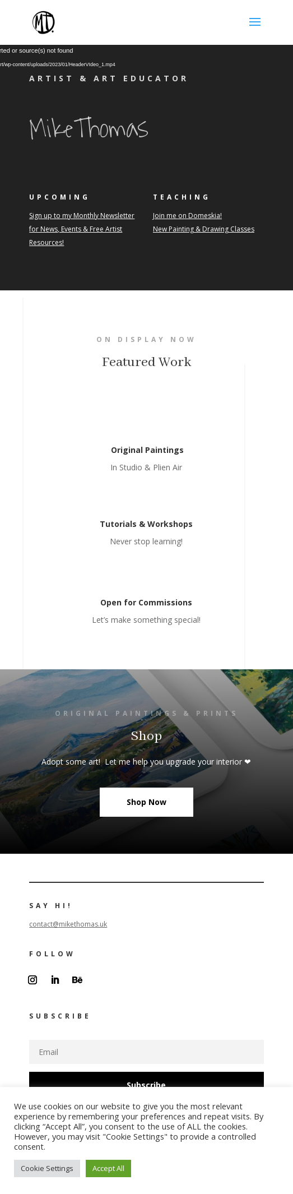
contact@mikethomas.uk (68, 924)
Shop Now (146, 802)
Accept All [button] (108, 1168)
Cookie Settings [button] (47, 1168)
